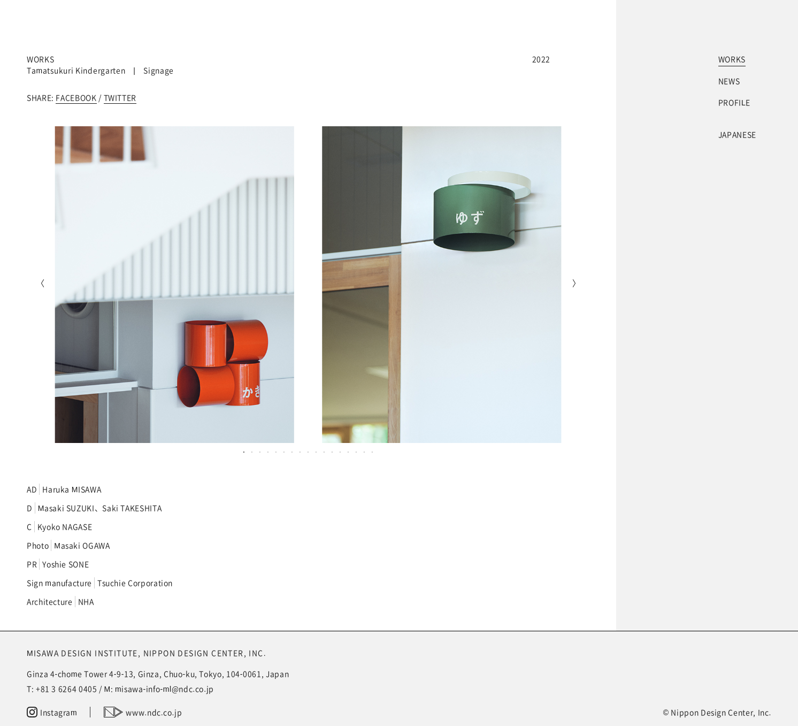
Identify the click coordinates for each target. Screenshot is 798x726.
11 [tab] (324, 451)
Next (576, 284)
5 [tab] (276, 451)
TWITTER (120, 97)
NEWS (729, 80)
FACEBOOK (76, 97)
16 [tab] (364, 451)
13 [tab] (340, 451)
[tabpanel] (308, 284)
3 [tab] (260, 451)
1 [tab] (244, 451)
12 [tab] (332, 451)
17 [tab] (373, 451)
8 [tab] (300, 451)
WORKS (732, 59)
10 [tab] (316, 451)
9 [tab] (308, 451)
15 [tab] (356, 451)
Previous (40, 284)
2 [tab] (252, 451)
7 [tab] (292, 451)
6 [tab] (284, 451)
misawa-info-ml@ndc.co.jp (164, 688)
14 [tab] (348, 451)
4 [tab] (268, 451)
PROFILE (734, 102)
